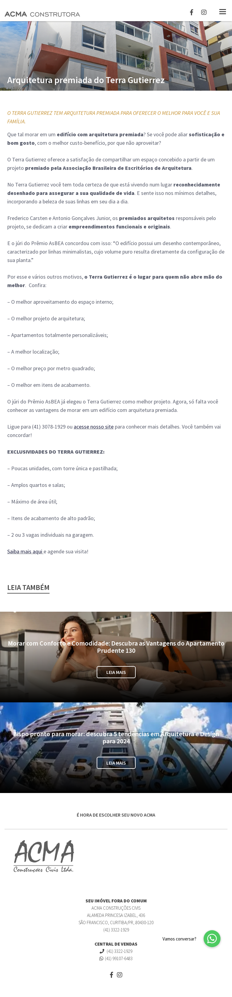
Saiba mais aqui (24, 551)
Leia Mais (116, 672)
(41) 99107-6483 (116, 958)
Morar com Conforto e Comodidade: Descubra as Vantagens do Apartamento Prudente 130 (116, 647)
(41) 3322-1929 (116, 951)
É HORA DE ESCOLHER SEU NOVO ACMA (116, 815)
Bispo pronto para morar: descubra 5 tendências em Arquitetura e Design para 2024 (116, 737)
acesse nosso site (94, 426)
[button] (212, 938)
